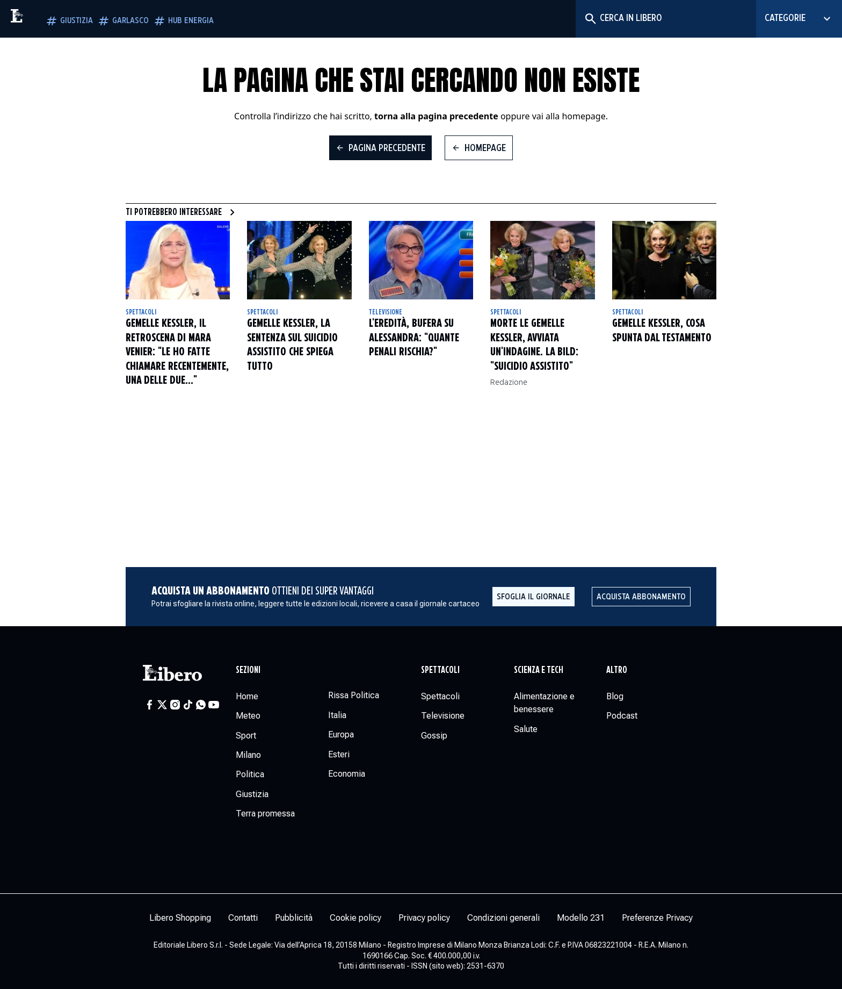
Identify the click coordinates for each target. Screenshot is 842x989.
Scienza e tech (538, 670)
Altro (616, 670)
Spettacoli (141, 312)
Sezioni (248, 670)
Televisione (385, 312)
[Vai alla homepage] (40, 18)
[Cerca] (590, 18)
